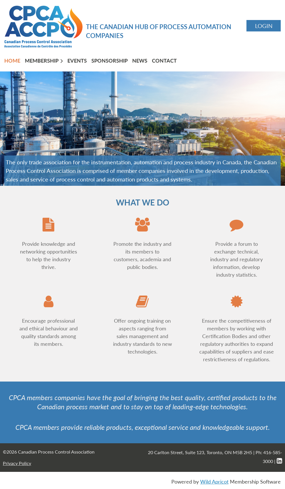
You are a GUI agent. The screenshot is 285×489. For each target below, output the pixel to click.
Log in (263, 25)
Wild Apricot (214, 481)
